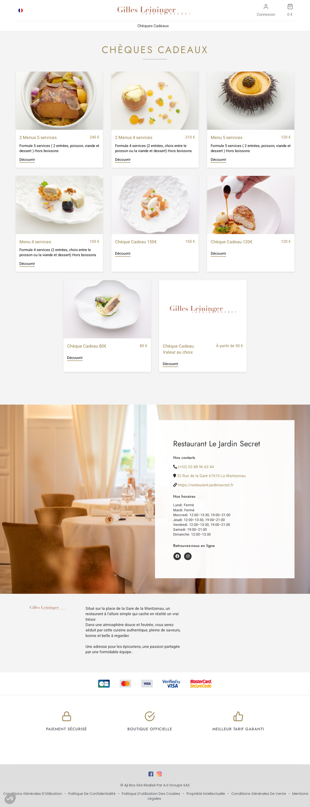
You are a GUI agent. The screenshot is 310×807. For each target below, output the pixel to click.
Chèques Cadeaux (153, 26)
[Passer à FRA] (20, 10)
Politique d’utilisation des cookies (151, 793)
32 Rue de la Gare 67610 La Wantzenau (211, 476)
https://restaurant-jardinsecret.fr (205, 485)
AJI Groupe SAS (176, 785)
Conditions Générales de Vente (259, 793)
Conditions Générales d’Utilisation (33, 793)
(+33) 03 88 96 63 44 (196, 467)
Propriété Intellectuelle (206, 793)
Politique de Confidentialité (92, 793)
